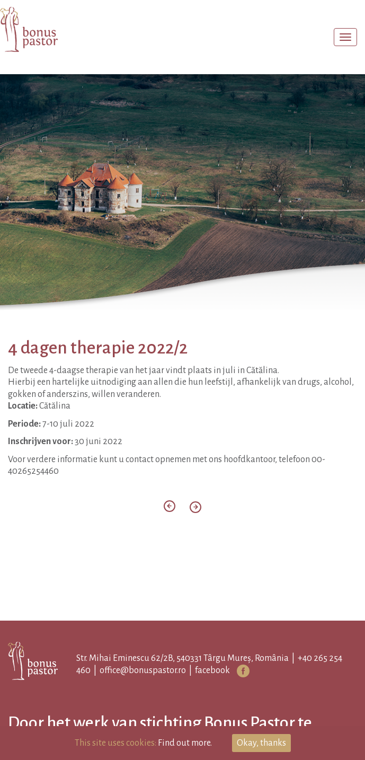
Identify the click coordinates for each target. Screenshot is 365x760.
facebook (212, 670)
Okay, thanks (261, 743)
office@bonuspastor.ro (143, 670)
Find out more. (185, 743)
